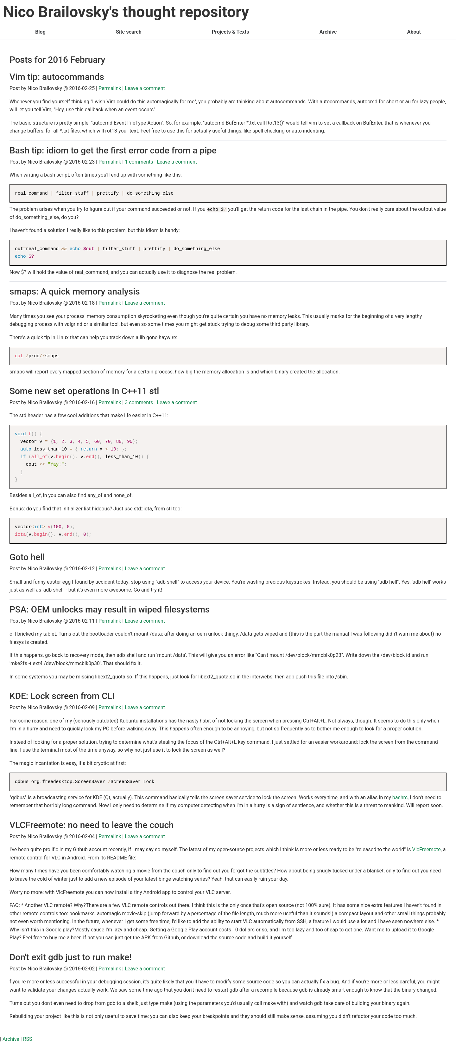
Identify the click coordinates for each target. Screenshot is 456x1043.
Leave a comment (145, 88)
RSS (27, 1039)
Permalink (109, 88)
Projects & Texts (230, 32)
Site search (129, 32)
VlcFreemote (426, 849)
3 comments (139, 402)
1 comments (139, 162)
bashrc (400, 797)
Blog (40, 32)
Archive (328, 32)
